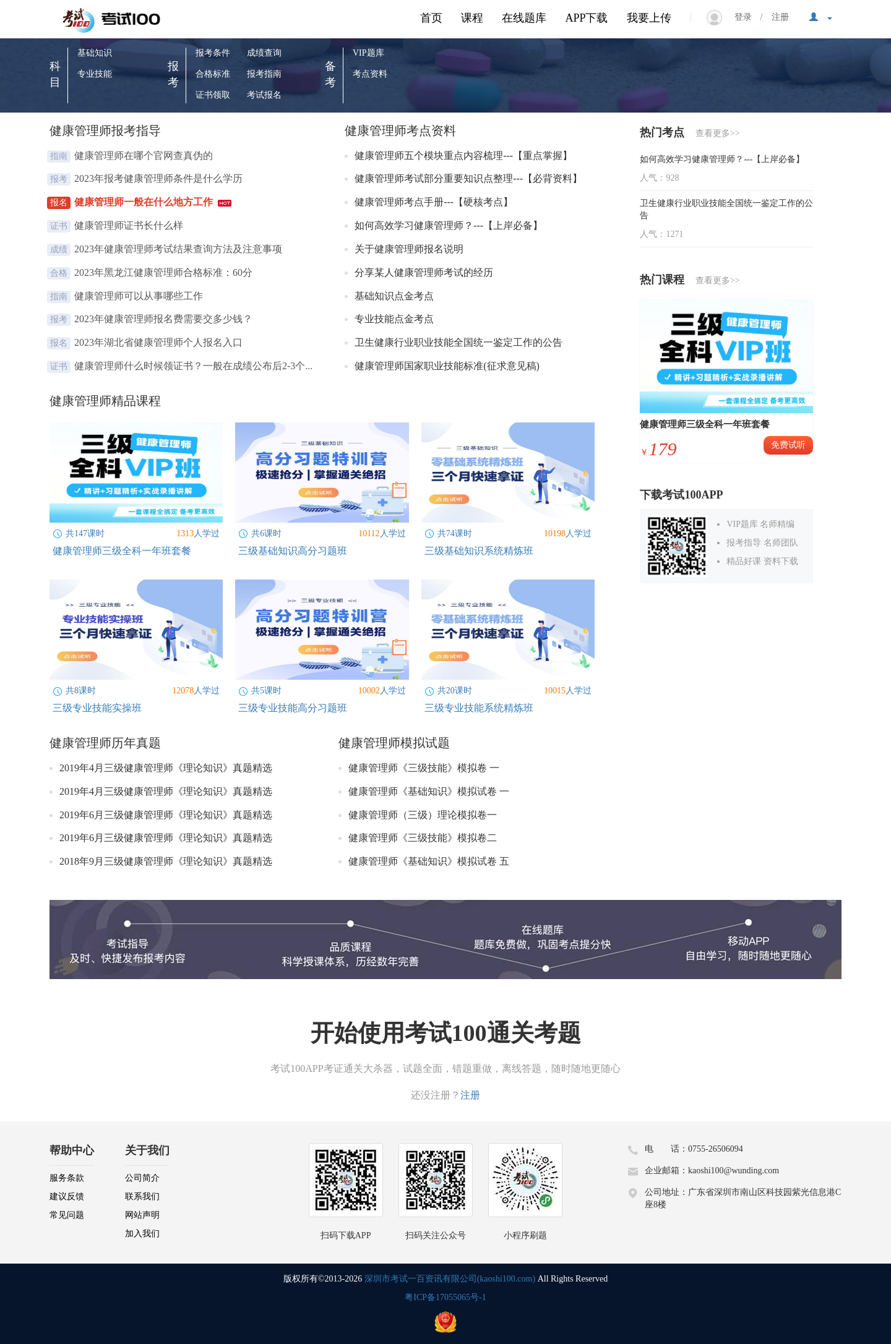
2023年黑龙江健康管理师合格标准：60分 (164, 272)
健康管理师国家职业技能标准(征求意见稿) (448, 366)
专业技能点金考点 (395, 319)
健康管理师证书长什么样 (130, 225)
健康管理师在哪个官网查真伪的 (144, 155)
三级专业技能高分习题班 (292, 708)
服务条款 (67, 1178)
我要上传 (649, 18)
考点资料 (370, 74)
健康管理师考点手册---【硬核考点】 (435, 202)
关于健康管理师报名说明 (410, 249)
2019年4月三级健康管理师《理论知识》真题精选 (165, 768)
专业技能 (94, 74)
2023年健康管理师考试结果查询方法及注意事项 (179, 249)
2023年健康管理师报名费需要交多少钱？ (164, 319)
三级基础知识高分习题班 (292, 551)
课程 (472, 18)
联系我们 (142, 1196)
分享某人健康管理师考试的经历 (425, 272)
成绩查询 (264, 53)
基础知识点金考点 (395, 296)
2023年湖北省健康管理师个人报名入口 (159, 342)
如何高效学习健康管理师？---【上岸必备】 (450, 225)
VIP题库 (368, 53)
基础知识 (94, 53)
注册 (776, 17)
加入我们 (142, 1233)
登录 (747, 17)
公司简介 (142, 1178)
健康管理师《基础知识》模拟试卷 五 (428, 861)
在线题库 (524, 18)
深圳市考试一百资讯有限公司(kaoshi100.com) (449, 1278)
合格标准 (213, 74)
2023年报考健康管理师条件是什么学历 (159, 178)
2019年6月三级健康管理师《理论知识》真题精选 (165, 815)
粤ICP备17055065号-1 (445, 1297)
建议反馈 (67, 1196)
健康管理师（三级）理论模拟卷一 (422, 815)
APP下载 (586, 18)
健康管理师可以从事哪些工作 (139, 296)
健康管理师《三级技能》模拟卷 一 (423, 768)
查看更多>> (717, 133)
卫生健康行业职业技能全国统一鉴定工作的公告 (460, 342)
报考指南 (264, 74)
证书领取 (213, 95)
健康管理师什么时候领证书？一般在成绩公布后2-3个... (194, 366)
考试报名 (264, 95)
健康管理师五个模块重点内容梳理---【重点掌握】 (465, 155)
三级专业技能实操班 (97, 708)
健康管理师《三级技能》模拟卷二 (422, 838)
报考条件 (213, 53)
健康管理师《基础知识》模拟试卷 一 (428, 791)
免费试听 (788, 445)
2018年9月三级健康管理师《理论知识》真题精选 (165, 861)
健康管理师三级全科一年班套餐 (122, 551)
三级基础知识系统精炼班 (478, 551)
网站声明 (142, 1215)
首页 (431, 18)
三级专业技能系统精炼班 (478, 708)
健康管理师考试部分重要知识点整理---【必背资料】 (470, 178)
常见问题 (67, 1215)
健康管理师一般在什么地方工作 (152, 202)
